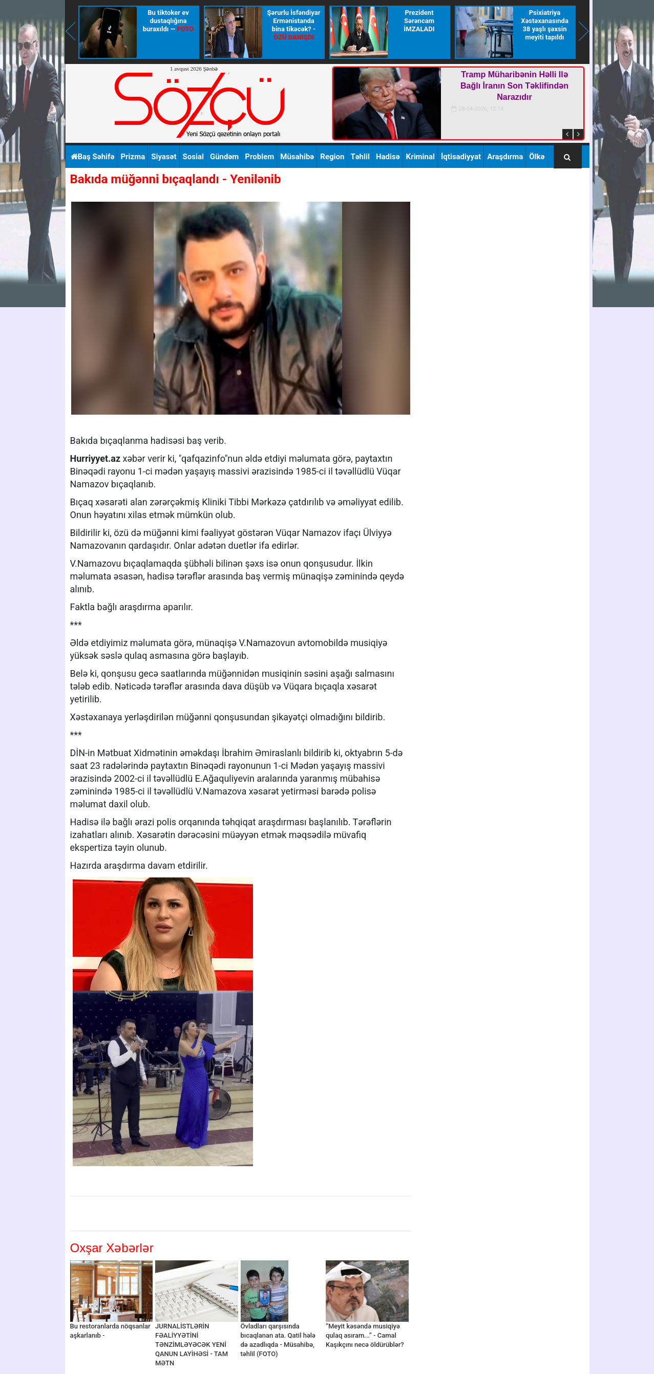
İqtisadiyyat (461, 156)
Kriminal (420, 156)
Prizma (132, 156)
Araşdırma (505, 156)
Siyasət (163, 156)
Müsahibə (297, 156)
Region (332, 156)
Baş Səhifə (93, 156)
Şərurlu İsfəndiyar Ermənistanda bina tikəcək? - (294, 25)
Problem (259, 156)
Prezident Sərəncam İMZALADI (419, 21)
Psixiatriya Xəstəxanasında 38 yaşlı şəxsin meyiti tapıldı (544, 25)
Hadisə (388, 156)
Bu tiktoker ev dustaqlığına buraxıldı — (168, 21)
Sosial (193, 156)
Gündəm (224, 156)
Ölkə (536, 156)
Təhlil (360, 156)
